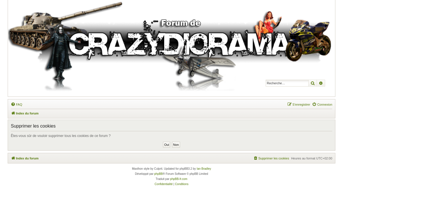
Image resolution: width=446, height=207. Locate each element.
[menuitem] (16, 104)
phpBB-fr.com (178, 179)
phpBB (158, 173)
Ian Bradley (204, 168)
